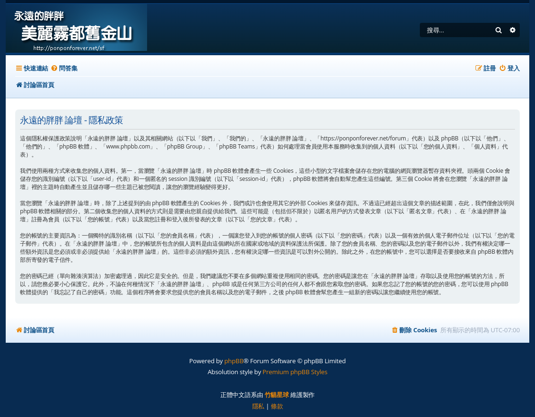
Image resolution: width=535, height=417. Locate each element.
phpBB (233, 361)
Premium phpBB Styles (295, 371)
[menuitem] (63, 68)
